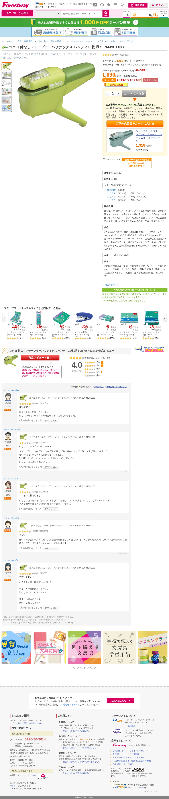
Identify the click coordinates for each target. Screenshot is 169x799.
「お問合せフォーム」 (69, 704)
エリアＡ (111, 193)
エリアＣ (111, 200)
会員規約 (116, 754)
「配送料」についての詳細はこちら (76, 731)
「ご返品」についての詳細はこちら (76, 773)
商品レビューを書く (40, 357)
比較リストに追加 (113, 159)
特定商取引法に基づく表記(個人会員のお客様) (132, 761)
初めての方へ (111, 285)
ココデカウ (140, 788)
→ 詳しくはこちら (38, 376)
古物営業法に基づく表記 (123, 764)
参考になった (50, 420)
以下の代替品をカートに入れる (135, 123)
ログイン (13, 786)
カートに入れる (134, 93)
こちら (33, 775)
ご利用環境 (134, 754)
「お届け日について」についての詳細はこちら (80, 762)
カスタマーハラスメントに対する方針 (128, 757)
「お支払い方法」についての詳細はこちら (78, 748)
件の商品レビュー (122, 55)
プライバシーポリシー (139, 751)
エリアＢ (111, 196)
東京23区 (111, 190)
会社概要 (131, 726)
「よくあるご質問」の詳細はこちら (27, 723)
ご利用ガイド (118, 751)
